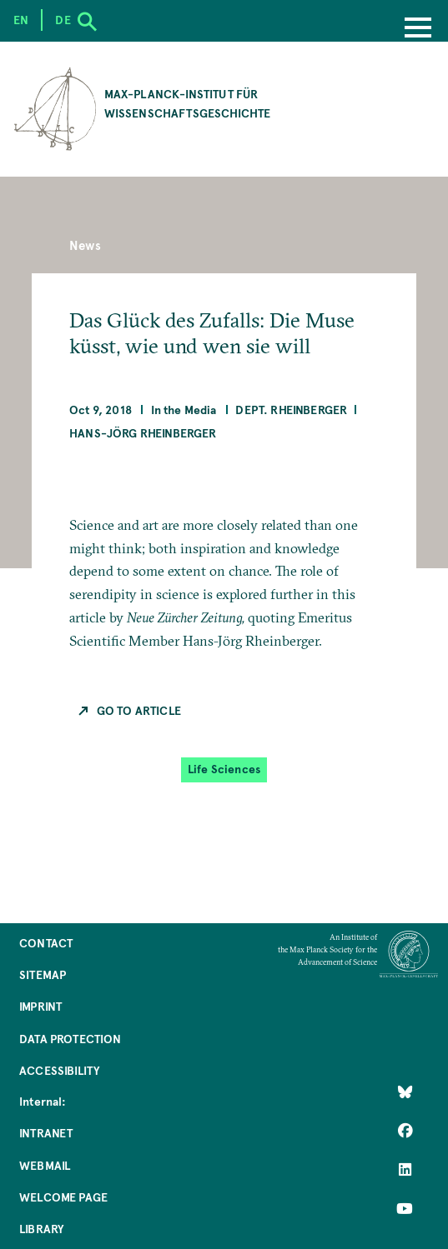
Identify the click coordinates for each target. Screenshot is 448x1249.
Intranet (46, 1133)
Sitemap (42, 974)
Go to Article (139, 710)
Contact (46, 943)
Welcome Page (63, 1197)
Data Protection (70, 1039)
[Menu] (417, 29)
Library (41, 1229)
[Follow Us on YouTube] (404, 1208)
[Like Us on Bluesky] (404, 1091)
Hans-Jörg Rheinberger (143, 433)
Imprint (40, 1006)
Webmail (44, 1165)
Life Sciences (224, 769)
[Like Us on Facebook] (404, 1130)
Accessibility (59, 1070)
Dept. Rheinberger (291, 409)
